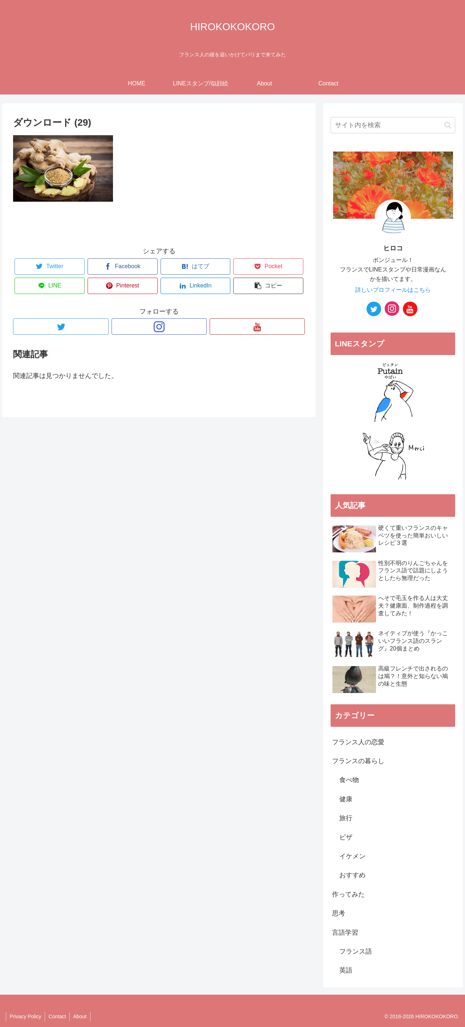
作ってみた (348, 894)
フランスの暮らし (358, 761)
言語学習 (345, 932)
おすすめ (352, 875)
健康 (345, 799)
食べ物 (349, 780)
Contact (57, 1016)
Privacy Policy (25, 1016)
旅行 (345, 818)
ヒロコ (393, 248)
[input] (393, 125)
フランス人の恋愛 (358, 742)
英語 (345, 970)
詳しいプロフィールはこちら (393, 289)
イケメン (352, 856)
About (81, 1016)
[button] (447, 125)
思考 (338, 913)
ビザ (345, 837)
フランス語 (355, 951)
